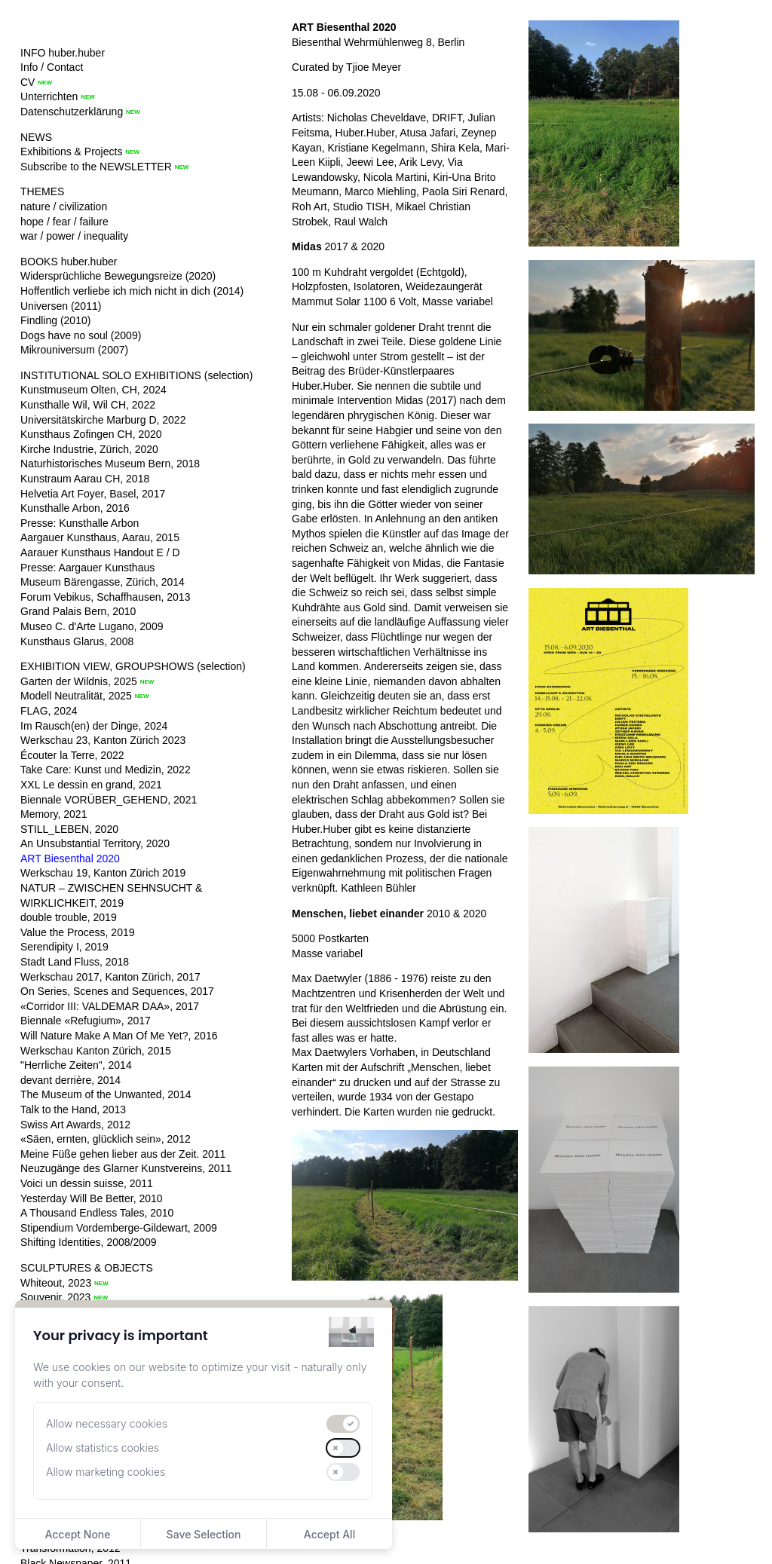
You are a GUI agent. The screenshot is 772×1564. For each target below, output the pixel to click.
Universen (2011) (60, 306)
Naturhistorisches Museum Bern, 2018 (110, 464)
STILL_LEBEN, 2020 (69, 829)
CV (27, 82)
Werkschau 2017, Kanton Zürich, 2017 (110, 977)
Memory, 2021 (53, 814)
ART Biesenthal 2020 (70, 858)
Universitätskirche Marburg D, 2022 (102, 420)
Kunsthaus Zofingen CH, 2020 (91, 434)
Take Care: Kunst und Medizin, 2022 (105, 770)
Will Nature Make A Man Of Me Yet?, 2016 (118, 1036)
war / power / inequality (74, 236)
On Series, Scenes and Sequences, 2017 (117, 991)
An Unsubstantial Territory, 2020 (95, 843)
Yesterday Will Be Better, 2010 (91, 1198)
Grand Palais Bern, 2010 (78, 611)
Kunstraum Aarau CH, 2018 (84, 479)
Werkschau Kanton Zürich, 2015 (95, 1051)
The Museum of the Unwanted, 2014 (105, 1094)
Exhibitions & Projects (71, 151)
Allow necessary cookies (106, 1423)
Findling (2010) (55, 320)
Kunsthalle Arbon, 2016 (75, 508)
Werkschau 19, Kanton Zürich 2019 (102, 873)
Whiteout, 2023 (55, 1283)
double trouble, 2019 (68, 917)
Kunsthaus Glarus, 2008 (76, 641)
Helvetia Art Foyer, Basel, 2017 (92, 494)
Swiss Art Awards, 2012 (75, 1125)
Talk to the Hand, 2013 (73, 1109)
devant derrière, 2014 (70, 1080)
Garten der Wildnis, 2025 (78, 681)
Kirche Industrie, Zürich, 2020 (89, 449)
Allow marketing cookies (105, 1471)
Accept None (77, 1534)
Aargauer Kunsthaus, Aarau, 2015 (99, 537)
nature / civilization (63, 206)
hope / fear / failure (64, 222)
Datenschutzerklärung (71, 112)
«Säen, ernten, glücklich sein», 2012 (105, 1139)
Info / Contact (51, 67)
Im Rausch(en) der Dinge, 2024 (93, 726)
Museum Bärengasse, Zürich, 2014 (102, 582)
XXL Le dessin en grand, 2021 (91, 785)
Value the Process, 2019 (77, 932)
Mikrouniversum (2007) (74, 350)
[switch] (343, 1424)
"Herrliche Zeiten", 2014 (76, 1065)
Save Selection (204, 1534)
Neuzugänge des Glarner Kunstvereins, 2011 (125, 1168)
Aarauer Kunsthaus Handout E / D (100, 552)
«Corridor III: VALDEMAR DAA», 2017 (109, 1006)
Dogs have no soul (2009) (80, 335)
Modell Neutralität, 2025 (76, 696)
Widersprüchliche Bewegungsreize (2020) (118, 276)
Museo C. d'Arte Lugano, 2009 (91, 626)
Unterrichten (49, 96)
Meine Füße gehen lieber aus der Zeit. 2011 (122, 1154)
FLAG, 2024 (49, 711)
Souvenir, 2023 (55, 1297)
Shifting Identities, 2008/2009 (88, 1242)
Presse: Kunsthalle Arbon (79, 523)
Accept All (329, 1534)
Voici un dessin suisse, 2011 (86, 1183)
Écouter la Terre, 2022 (72, 755)
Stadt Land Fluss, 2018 (74, 962)
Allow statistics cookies (102, 1447)
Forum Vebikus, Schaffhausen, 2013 (105, 597)
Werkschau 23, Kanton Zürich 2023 (102, 740)
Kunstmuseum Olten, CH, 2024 (93, 390)
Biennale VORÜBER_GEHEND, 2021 (108, 800)
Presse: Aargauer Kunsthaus (87, 568)
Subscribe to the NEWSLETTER (96, 167)
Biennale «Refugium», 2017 (85, 1021)
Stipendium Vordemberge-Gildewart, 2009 (118, 1228)
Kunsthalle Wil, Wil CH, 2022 (87, 405)
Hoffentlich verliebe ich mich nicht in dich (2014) (132, 291)
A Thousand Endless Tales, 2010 (96, 1213)
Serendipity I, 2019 (64, 947)
